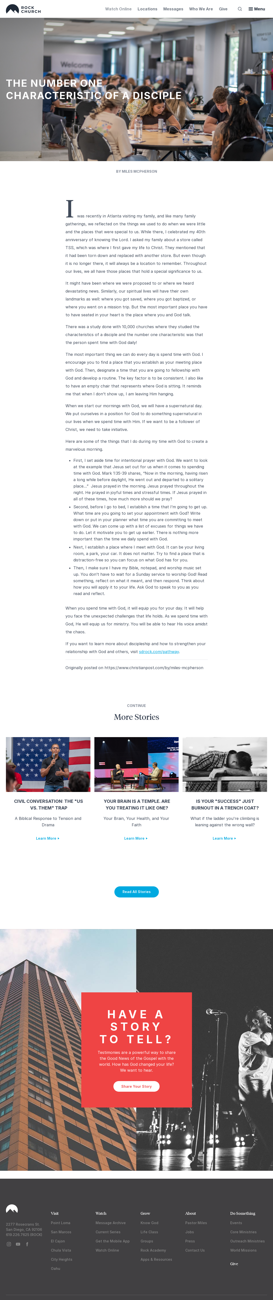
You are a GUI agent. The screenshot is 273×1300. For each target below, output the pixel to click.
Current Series (108, 1232)
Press (190, 1241)
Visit (55, 1213)
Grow (145, 1213)
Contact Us (195, 1250)
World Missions (243, 1250)
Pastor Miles (196, 1223)
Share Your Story (136, 1086)
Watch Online (118, 8)
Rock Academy (153, 1250)
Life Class (149, 1232)
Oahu (55, 1268)
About (190, 1213)
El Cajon (58, 1241)
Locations (147, 8)
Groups (147, 1241)
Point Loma (60, 1223)
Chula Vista (61, 1250)
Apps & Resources (156, 1259)
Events (236, 1223)
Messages (173, 8)
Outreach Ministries (247, 1241)
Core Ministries (243, 1232)
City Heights (61, 1259)
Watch (101, 1213)
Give (223, 8)
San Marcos (61, 1232)
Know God (149, 1223)
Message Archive (111, 1223)
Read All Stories (137, 892)
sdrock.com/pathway (159, 651)
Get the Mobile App (113, 1241)
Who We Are (201, 8)
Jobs (189, 1232)
